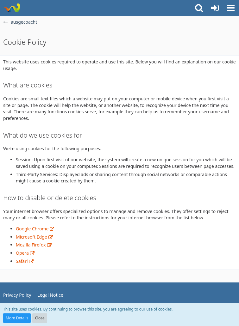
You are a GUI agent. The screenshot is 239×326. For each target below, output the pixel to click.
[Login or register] (215, 8)
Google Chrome (32, 229)
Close (39, 318)
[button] (230, 8)
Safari (22, 261)
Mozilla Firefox (31, 245)
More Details (17, 318)
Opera (22, 253)
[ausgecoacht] (12, 8)
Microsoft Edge (31, 237)
